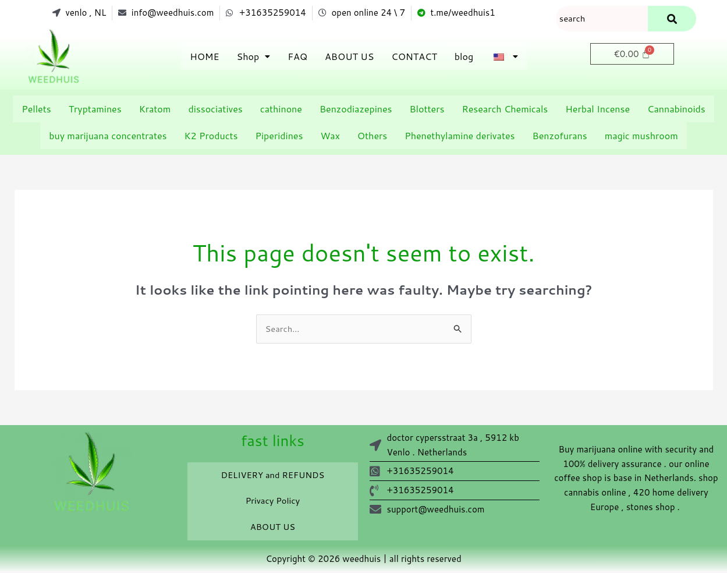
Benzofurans (560, 136)
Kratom (155, 109)
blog (464, 56)
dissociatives (215, 109)
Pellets (36, 109)
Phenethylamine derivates (460, 136)
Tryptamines (95, 109)
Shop (254, 56)
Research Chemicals (505, 109)
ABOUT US (349, 56)
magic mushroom (641, 136)
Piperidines (279, 136)
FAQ (297, 56)
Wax (329, 136)
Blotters (426, 109)
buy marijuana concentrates (107, 136)
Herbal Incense (597, 109)
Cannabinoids (676, 109)
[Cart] (632, 54)
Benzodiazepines (356, 109)
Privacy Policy (273, 502)
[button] (253, 57)
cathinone (281, 109)
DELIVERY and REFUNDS (272, 476)
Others (372, 136)
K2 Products (210, 136)
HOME (204, 56)
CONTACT (414, 56)
